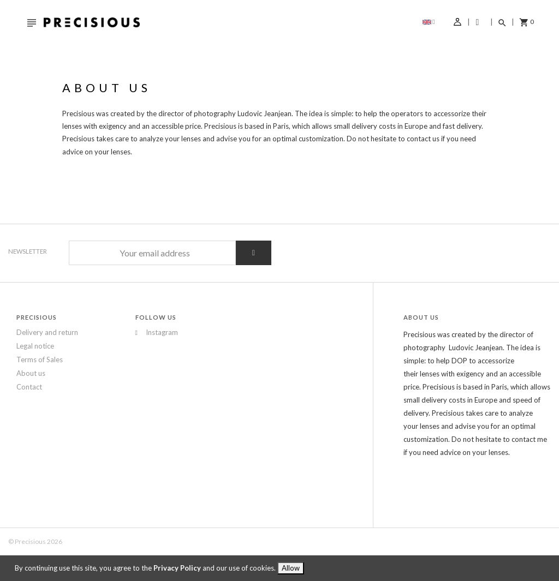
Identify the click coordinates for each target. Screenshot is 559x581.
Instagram (140, 333)
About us (30, 373)
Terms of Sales (39, 359)
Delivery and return (47, 332)
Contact (29, 386)
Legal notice (35, 346)
